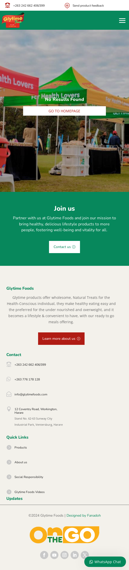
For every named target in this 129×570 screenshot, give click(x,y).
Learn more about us (58, 338)
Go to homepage (64, 111)
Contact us (62, 246)
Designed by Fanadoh (84, 515)
